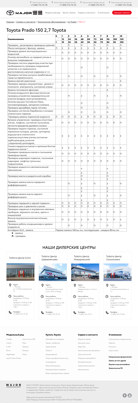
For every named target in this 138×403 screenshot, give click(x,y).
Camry (8, 343)
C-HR (8, 346)
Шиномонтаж (83, 369)
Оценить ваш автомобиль (119, 364)
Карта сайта (113, 350)
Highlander (10, 354)
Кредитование (51, 354)
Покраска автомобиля (86, 358)
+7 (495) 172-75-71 (96, 5)
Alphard (25, 346)
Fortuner (25, 350)
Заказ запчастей (84, 354)
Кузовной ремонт (85, 362)
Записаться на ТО (116, 368)
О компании (103, 12)
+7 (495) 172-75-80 (123, 5)
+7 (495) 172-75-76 (67, 5)
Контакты (112, 346)
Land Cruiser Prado (13, 358)
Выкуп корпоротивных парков (57, 373)
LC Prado (72, 21)
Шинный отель (84, 343)
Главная (10, 21)
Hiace (24, 354)
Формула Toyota (84, 339)
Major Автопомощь (53, 365)
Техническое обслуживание (51, 21)
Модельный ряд (52, 12)
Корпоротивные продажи (56, 369)
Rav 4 (8, 350)
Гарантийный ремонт (86, 365)
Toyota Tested (51, 346)
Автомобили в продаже (55, 339)
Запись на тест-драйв (117, 360)
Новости (112, 343)
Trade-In (49, 350)
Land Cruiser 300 (28, 339)
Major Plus (82, 346)
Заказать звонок (122, 12)
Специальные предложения (120, 339)
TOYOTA (35, 385)
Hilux (24, 343)
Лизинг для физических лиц (57, 358)
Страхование (51, 362)
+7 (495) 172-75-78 (39, 5)
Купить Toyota (69, 12)
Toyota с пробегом (53, 343)
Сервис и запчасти (86, 12)
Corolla (9, 339)
